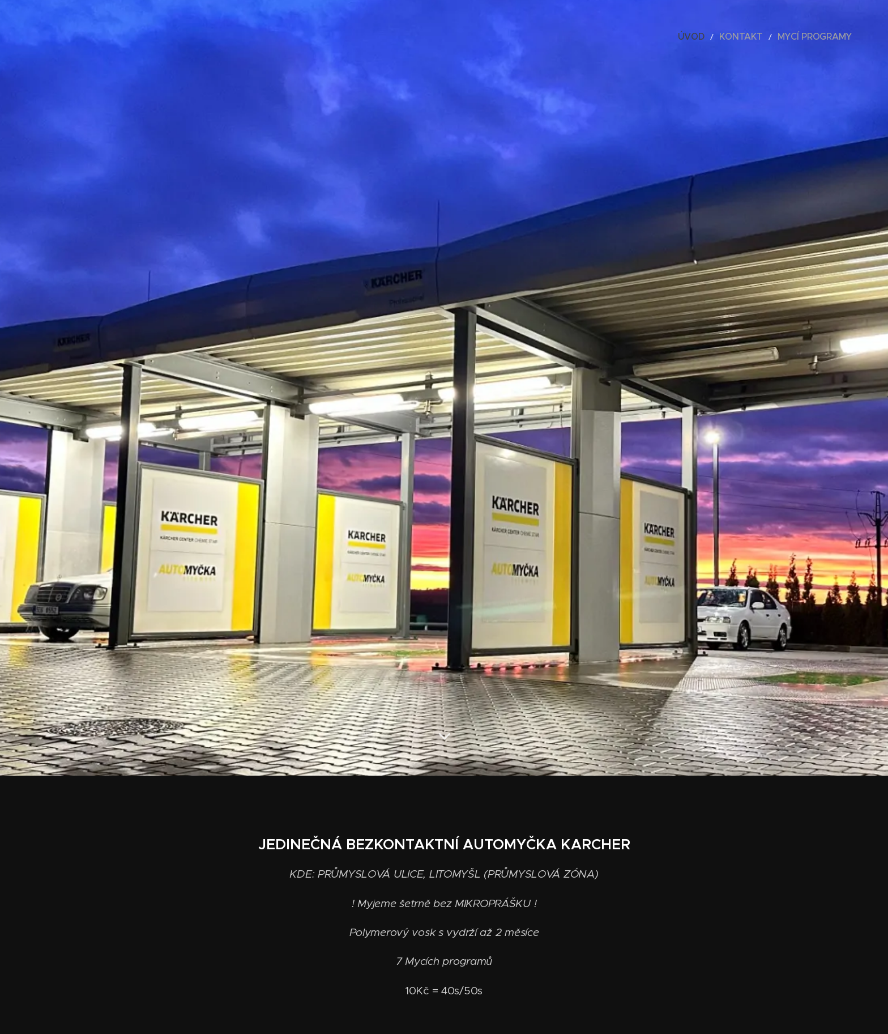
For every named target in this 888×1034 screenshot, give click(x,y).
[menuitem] (713, 37)
